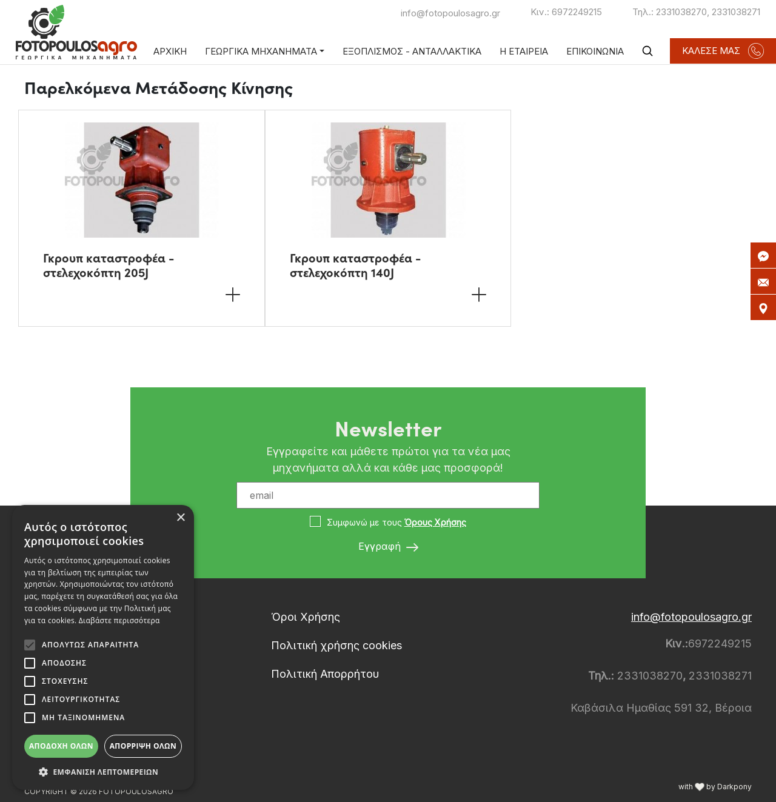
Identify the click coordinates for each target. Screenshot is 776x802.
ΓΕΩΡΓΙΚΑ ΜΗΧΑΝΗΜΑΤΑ (261, 51)
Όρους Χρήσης (435, 522)
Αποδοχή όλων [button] (61, 746)
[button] (103, 772)
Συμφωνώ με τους (396, 522)
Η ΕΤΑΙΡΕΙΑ (524, 51)
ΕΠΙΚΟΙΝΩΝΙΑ (595, 51)
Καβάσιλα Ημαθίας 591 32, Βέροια (661, 707)
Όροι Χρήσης (305, 616)
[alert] (103, 647)
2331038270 (681, 12)
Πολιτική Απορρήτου (325, 673)
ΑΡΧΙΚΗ (170, 51)
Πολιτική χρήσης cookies (336, 645)
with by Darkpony (715, 786)
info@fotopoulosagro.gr (450, 13)
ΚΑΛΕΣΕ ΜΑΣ (723, 51)
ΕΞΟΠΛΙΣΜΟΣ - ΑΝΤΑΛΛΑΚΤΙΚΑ (412, 51)
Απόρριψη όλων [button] (143, 746)
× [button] (180, 518)
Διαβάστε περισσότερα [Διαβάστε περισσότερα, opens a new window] (119, 620)
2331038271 (736, 12)
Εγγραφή (388, 546)
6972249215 (577, 12)
